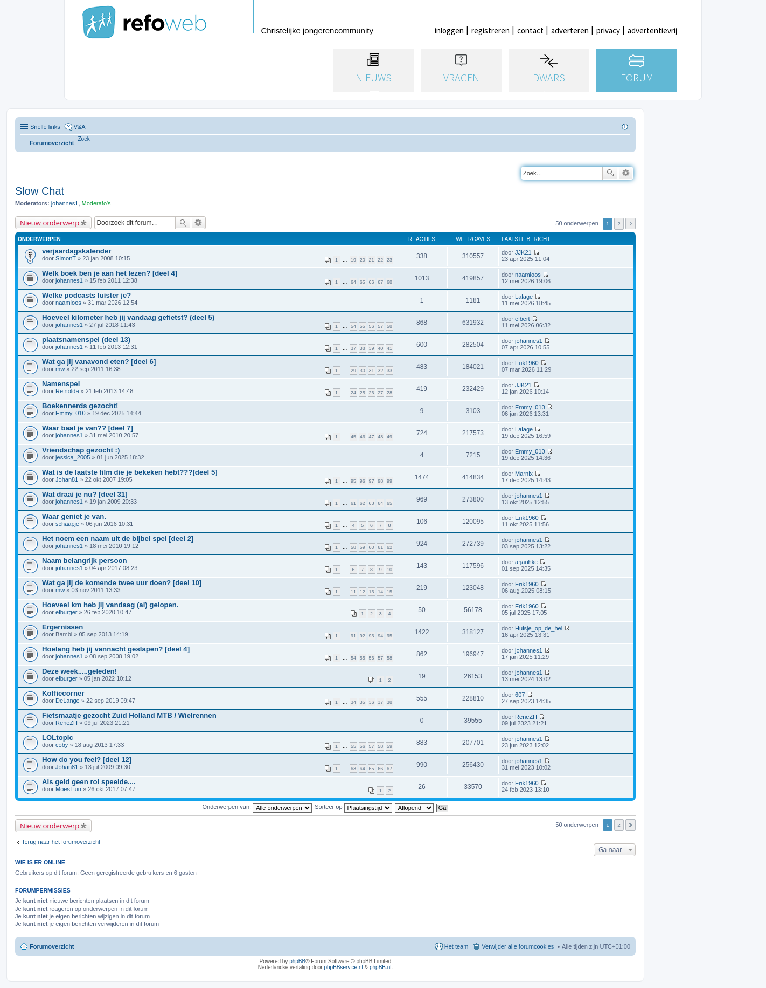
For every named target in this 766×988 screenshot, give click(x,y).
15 (389, 591)
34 (353, 702)
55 (362, 326)
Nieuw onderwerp (49, 223)
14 (380, 591)
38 (362, 348)
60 (371, 547)
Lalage (524, 296)
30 (362, 370)
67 (380, 282)
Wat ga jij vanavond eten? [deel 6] (99, 362)
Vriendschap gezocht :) (81, 450)
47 (371, 437)
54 (353, 326)
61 (353, 503)
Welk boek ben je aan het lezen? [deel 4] (109, 273)
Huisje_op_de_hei (538, 628)
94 (380, 636)
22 (380, 260)
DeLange (67, 700)
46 (362, 437)
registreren (490, 30)
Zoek (610, 173)
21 (371, 260)
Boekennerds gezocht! (80, 406)
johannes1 (65, 203)
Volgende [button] (630, 223)
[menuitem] (84, 139)
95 (353, 481)
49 (389, 437)
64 (353, 282)
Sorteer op (353, 807)
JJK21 (523, 252)
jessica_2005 (72, 457)
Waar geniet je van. (74, 516)
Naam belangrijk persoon (84, 561)
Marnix (524, 473)
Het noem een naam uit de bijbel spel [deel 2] (117, 538)
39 (371, 348)
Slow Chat (39, 191)
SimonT (65, 258)
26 (371, 392)
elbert (522, 318)
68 (389, 282)
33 (389, 370)
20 (362, 260)
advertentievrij (652, 30)
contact (530, 30)
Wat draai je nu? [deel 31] (85, 494)
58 (389, 326)
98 (380, 481)
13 (371, 591)
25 (362, 392)
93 (371, 636)
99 (389, 481)
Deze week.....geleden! (79, 671)
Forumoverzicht (52, 946)
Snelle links (45, 127)
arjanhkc (526, 562)
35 (362, 702)
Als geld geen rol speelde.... (89, 782)
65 (362, 282)
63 (371, 503)
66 (371, 282)
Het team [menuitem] (456, 946)
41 (389, 348)
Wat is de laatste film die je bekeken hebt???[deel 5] (130, 472)
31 (371, 370)
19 (353, 260)
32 (380, 370)
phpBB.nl (381, 967)
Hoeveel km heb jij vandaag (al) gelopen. (110, 605)
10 (389, 569)
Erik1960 (526, 363)
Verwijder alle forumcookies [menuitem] (518, 946)
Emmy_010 (70, 413)
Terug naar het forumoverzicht (61, 842)
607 (520, 694)
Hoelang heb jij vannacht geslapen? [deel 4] (116, 649)
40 (380, 348)
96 (362, 481)
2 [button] (619, 224)
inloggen (449, 30)
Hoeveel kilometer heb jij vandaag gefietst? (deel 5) (128, 317)
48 (380, 437)
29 (353, 370)
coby (61, 745)
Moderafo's (96, 203)
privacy (608, 30)
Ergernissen (62, 627)
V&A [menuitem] (80, 127)
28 (389, 392)
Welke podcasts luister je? (86, 295)
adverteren (570, 30)
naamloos (528, 274)
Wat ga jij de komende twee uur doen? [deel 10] (121, 583)
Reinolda (67, 391)
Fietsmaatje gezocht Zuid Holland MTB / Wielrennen (129, 715)
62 (362, 503)
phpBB (297, 961)
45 (353, 437)
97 (371, 481)
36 (371, 702)
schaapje (67, 523)
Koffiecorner (63, 693)
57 (380, 326)
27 (380, 392)
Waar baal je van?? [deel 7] (87, 428)
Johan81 (66, 479)
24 (353, 392)
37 (353, 348)
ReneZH (66, 722)
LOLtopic (57, 737)
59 (362, 547)
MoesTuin (68, 789)
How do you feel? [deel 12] (86, 760)
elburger (66, 612)
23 (389, 260)
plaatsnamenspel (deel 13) (86, 339)
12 (362, 591)
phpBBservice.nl (343, 967)
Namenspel (61, 384)
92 (362, 636)
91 (353, 636)
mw (60, 369)
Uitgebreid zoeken (625, 173)
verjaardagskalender (76, 251)
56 (371, 326)
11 (353, 591)
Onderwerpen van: (257, 807)
